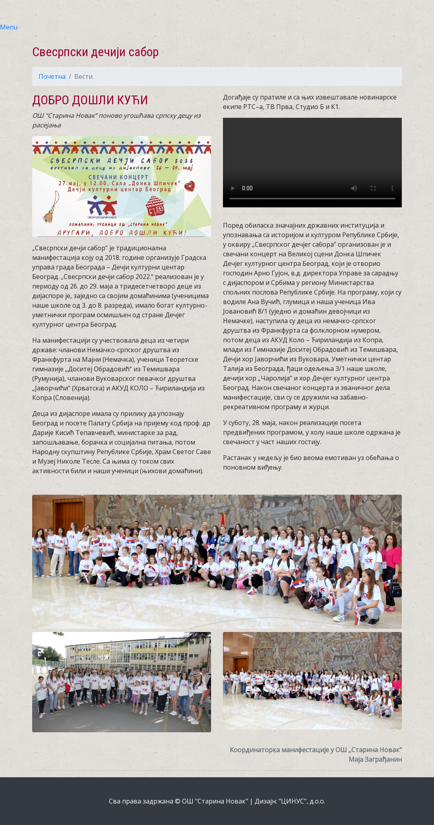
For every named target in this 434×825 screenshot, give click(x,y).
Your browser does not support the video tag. (312, 162)
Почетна (52, 76)
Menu (8, 27)
